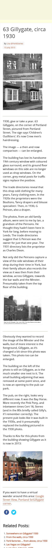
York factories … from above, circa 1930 (26, 540)
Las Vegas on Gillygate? (18, 544)
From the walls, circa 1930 (19, 537)
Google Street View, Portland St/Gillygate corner (23, 499)
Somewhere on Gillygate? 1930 (22, 533)
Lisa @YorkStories (15, 43)
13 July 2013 (9, 47)
